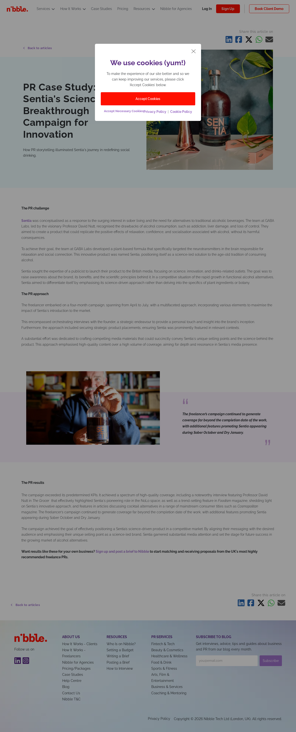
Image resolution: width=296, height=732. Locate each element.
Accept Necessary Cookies (124, 111)
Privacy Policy (156, 111)
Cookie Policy (180, 111)
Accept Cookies (147, 99)
